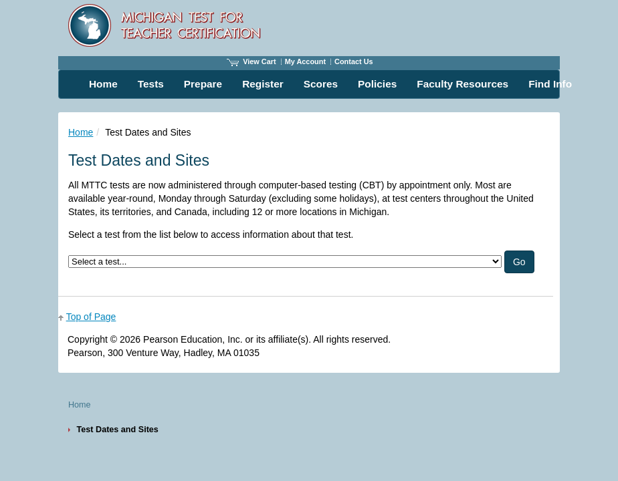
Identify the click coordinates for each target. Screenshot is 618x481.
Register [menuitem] (263, 84)
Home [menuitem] (103, 84)
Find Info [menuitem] (550, 84)
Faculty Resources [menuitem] (462, 84)
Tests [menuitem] (151, 84)
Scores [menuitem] (321, 84)
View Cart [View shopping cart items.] (251, 61)
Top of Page (91, 316)
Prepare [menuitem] (203, 84)
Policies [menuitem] (377, 84)
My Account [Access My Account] (305, 61)
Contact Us (353, 61)
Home (80, 132)
